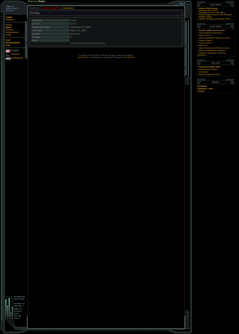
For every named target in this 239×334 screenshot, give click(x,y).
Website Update (205, 17)
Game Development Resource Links (214, 38)
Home (9, 24)
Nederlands (17, 58)
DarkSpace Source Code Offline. (212, 13)
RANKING (68, 8)
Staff (8, 40)
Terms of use (83, 57)
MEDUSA (203, 45)
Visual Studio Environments (210, 33)
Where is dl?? (204, 35)
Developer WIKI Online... (208, 10)
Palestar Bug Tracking (208, 69)
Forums (9, 29)
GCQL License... (205, 43)
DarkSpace (203, 72)
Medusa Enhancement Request (212, 50)
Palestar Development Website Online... (215, 19)
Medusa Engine (205, 40)
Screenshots (12, 32)
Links (8, 35)
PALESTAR (129, 57)
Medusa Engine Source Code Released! (215, 15)
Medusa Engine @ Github (209, 74)
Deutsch (15, 54)
